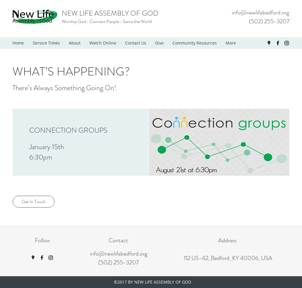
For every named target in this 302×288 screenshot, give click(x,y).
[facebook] (278, 43)
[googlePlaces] (269, 43)
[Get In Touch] (34, 202)
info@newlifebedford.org (260, 12)
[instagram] (287, 43)
